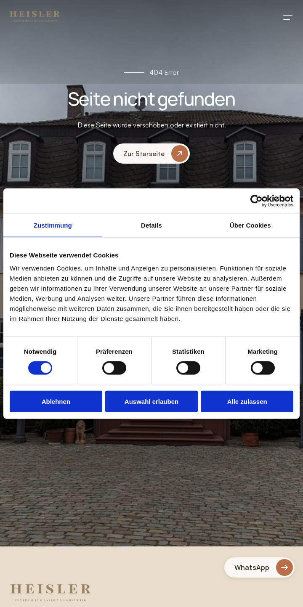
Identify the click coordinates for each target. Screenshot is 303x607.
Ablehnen (56, 401)
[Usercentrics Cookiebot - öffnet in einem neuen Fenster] (256, 200)
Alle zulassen (247, 401)
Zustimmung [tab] (53, 224)
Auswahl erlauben (151, 401)
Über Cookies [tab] (250, 224)
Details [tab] (151, 224)
